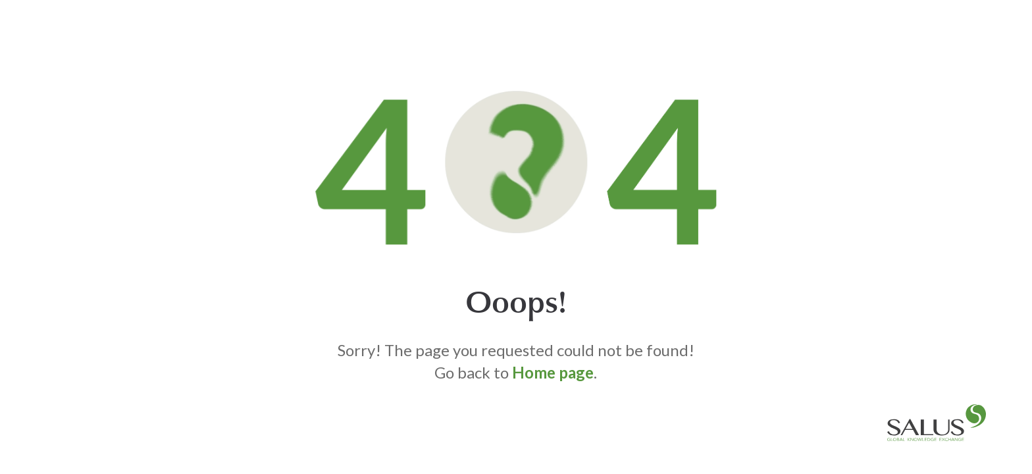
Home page (553, 372)
